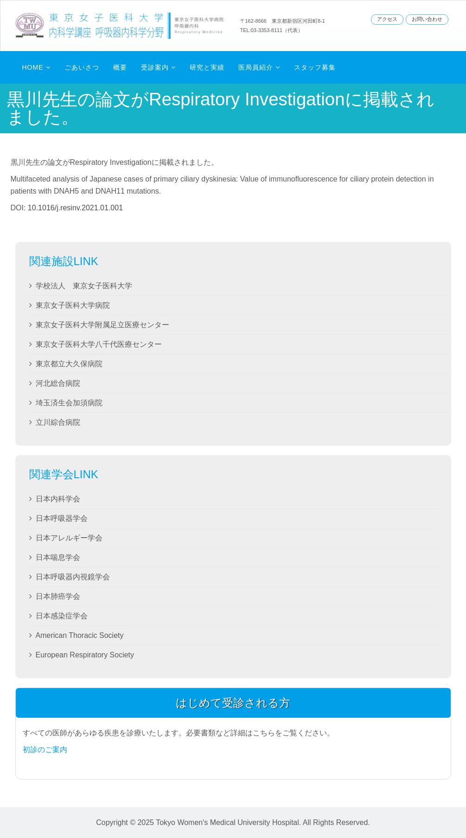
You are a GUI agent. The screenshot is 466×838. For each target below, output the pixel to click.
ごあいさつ (81, 67)
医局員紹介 (255, 67)
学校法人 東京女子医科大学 (84, 286)
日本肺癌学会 (58, 596)
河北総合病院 (58, 383)
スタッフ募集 (315, 67)
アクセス (387, 19)
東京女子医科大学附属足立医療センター (102, 325)
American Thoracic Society (80, 635)
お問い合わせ (427, 19)
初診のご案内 (45, 750)
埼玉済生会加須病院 (69, 403)
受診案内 (155, 67)
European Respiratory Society (85, 655)
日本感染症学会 (62, 616)
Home (33, 67)
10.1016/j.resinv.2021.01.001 (75, 208)
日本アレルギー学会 (69, 538)
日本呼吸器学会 (62, 518)
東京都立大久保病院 (69, 364)
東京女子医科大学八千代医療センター (99, 344)
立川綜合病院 (58, 422)
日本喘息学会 (58, 557)
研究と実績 (207, 67)
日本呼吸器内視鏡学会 (73, 577)
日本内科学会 (58, 499)
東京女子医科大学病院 (73, 305)
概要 (120, 67)
